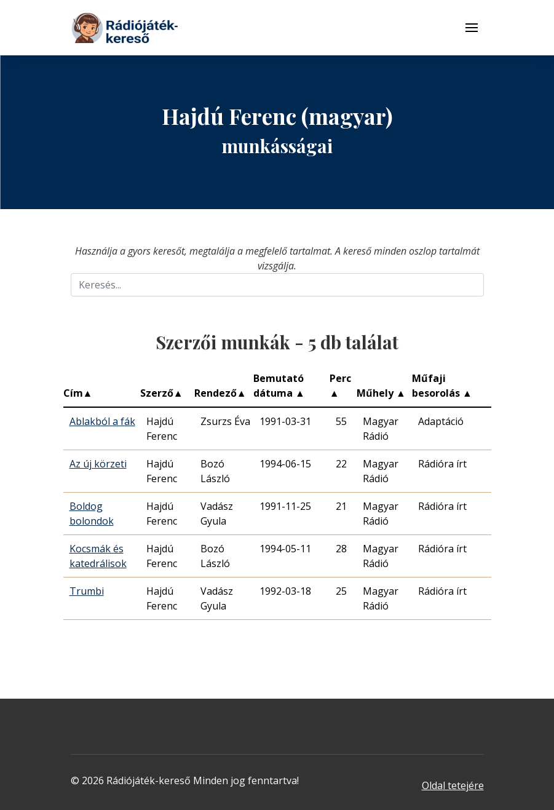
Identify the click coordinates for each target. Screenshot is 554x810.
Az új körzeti (98, 464)
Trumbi (86, 591)
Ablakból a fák (102, 421)
